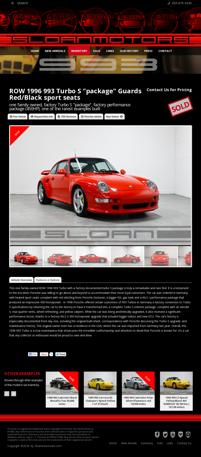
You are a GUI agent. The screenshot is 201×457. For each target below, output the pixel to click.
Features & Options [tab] (47, 280)
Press (148, 51)
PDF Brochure (68, 116)
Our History (129, 51)
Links (110, 51)
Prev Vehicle (19, 116)
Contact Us (184, 443)
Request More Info (43, 116)
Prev (6, 393)
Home (35, 51)
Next (13, 393)
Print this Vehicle (93, 116)
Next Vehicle (112, 116)
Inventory (79, 51)
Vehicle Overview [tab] (21, 280)
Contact (165, 51)
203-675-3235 (180, 3)
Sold (96, 51)
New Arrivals (55, 51)
